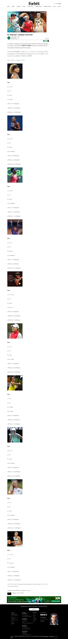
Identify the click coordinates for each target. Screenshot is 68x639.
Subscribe (34, 609)
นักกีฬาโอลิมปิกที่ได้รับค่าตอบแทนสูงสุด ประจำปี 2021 (21, 590)
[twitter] (48, 41)
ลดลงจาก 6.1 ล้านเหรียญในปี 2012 (31, 51)
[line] (46, 41)
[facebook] (44, 41)
